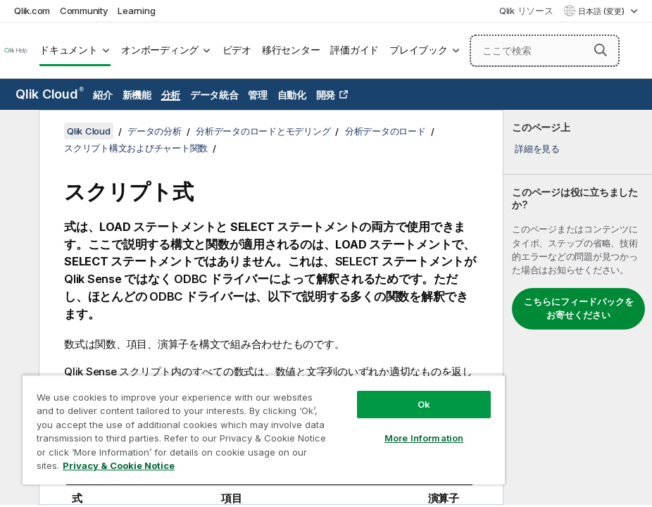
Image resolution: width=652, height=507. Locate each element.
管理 (258, 95)
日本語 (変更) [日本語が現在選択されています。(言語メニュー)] (602, 11)
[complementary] (577, 307)
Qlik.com (32, 10)
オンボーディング (160, 50)
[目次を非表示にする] (17, 131)
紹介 (103, 95)
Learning (136, 10)
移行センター (291, 50)
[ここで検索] (544, 50)
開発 (326, 95)
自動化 (291, 95)
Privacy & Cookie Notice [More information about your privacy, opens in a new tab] (119, 465)
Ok (424, 404)
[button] (600, 50)
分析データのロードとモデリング (263, 131)
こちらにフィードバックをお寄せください (579, 308)
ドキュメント (68, 50)
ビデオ (236, 50)
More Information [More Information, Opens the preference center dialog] (423, 438)
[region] (264, 429)
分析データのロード (385, 131)
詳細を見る (537, 148)
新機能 (137, 95)
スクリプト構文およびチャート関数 (136, 148)
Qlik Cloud (49, 94)
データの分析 (154, 131)
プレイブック (418, 50)
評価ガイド (354, 50)
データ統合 (214, 95)
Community (84, 10)
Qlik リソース (526, 10)
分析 (171, 95)
